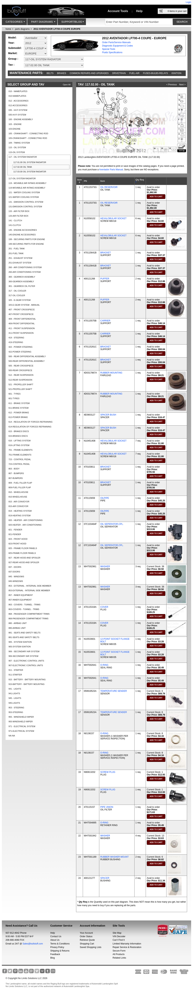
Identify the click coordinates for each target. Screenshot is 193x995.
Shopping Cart (87, 943)
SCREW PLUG (107, 772)
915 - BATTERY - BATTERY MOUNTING (27, 679)
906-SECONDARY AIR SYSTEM (23, 656)
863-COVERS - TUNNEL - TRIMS (24, 609)
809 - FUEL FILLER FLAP (20, 483)
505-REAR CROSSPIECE (20, 370)
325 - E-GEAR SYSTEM (20, 300)
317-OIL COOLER (17, 295)
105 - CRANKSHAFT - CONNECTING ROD (28, 133)
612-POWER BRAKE (18, 417)
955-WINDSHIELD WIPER (21, 721)
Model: (12, 37)
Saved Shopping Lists (90, 947)
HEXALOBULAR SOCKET (113, 218)
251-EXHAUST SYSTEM (20, 263)
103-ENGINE (14, 129)
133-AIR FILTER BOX (18, 216)
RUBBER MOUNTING (111, 372)
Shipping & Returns (59, 950)
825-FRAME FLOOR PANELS (22, 553)
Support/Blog (72, 22)
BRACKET (105, 252)
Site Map (117, 933)
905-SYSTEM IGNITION (20, 646)
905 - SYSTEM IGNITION (20, 642)
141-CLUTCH (15, 225)
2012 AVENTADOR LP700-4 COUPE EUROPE (56, 29)
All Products (119, 954)
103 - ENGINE (15, 124)
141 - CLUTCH (15, 220)
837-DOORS (14, 572)
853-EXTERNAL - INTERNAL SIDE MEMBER (29, 590)
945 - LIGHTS (15, 698)
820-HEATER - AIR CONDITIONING (25, 525)
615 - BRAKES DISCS (19, 431)
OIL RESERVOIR (108, 187)
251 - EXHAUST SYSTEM (20, 258)
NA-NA (12, 736)
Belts (50, 73)
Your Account (86, 933)
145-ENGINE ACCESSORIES (22, 235)
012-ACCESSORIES (18, 105)
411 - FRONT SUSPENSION (22, 328)
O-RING (104, 665)
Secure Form (119, 950)
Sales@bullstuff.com (33, 943)
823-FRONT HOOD (17, 543)
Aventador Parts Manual (111, 169)
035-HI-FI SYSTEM (17, 115)
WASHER (105, 566)
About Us (54, 940)
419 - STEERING (16, 338)
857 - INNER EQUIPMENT (21, 595)
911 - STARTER (16, 670)
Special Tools (108, 49)
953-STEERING (16, 712)
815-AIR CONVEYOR (18, 506)
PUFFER (104, 278)
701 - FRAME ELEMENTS (20, 450)
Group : (13, 58)
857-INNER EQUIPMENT (20, 600)
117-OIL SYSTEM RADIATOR (22, 178)
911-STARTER (15, 675)
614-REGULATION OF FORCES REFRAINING (30, 427)
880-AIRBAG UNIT (17, 628)
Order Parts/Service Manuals (116, 42)
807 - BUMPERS (16, 473)
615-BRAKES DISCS (18, 436)
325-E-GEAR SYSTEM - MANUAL (24, 305)
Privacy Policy (57, 947)
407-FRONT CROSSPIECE (21, 314)
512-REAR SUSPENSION (20, 380)
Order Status (86, 936)
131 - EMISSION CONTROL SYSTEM (26, 202)
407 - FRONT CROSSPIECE (22, 309)
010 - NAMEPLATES (18, 91)
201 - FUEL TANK (17, 248)
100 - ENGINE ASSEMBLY (21, 119)
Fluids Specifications (112, 52)
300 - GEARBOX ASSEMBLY (22, 277)
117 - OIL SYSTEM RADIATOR (23, 157)
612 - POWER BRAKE (19, 412)
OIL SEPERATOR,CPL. (111, 524)
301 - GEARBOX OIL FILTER (22, 286)
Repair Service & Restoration (127, 947)
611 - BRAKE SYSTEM (19, 403)
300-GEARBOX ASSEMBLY (21, 281)
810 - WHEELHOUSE (18, 492)
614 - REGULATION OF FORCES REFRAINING (31, 422)
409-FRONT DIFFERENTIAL (22, 323)
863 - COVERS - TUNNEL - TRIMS (24, 604)
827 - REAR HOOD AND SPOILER (24, 558)
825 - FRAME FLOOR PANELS (23, 548)
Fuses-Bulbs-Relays (155, 73)
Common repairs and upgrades (89, 73)
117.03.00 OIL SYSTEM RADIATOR (29, 171)
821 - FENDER (15, 530)
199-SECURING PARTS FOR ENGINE (26, 244)
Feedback (55, 954)
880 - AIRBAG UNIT (18, 623)
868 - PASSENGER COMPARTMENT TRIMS (29, 614)
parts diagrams (22, 29)
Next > (182, 84)
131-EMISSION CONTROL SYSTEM (25, 206)
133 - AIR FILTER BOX (19, 211)
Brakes (61, 73)
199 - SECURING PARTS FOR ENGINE (27, 239)
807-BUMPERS (16, 478)
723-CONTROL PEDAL (19, 464)
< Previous (171, 84)
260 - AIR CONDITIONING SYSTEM (25, 267)
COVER (104, 607)
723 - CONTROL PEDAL (20, 459)
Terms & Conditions (60, 943)
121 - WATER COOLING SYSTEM (24, 192)
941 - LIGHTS (15, 689)
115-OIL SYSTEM (17, 152)
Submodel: (15, 47)
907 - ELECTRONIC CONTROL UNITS (26, 661)
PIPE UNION (106, 807)
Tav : (11, 64)
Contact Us (55, 936)
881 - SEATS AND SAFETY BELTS (24, 633)
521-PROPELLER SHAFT (20, 389)
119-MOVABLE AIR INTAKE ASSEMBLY (27, 188)
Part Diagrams (43, 22)
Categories (15, 22)
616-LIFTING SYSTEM (19, 445)
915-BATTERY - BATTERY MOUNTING (27, 684)
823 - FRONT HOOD (18, 539)
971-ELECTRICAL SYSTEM (21, 731)
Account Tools (118, 11)
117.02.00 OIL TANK (22, 167)
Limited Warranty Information (127, 943)
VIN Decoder (119, 936)
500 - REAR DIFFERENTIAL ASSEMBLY (27, 356)
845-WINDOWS (16, 581)
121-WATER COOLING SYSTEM (24, 197)
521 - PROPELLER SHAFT (21, 384)
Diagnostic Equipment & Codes (117, 45)
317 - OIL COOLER (17, 291)
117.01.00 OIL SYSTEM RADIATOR (29, 162)
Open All (67, 84)
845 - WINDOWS (16, 576)
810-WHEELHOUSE (18, 497)
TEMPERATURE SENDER (113, 691)
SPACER (104, 878)
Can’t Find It (119, 940)
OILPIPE (104, 498)
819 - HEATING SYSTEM (20, 511)
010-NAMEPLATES (17, 96)
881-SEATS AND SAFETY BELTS (24, 637)
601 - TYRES (15, 394)
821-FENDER (15, 534)
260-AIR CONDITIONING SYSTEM (25, 272)
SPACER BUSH (108, 414)
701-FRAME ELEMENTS (20, 455)
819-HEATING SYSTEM (19, 515)
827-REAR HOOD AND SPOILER (24, 562)
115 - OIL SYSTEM (17, 147)
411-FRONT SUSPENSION (21, 333)
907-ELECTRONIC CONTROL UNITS (26, 665)
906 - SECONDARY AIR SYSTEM (24, 651)
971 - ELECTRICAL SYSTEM (22, 726)
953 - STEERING (16, 707)
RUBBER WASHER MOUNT (114, 857)
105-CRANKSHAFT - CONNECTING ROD (28, 138)
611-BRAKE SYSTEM (19, 408)
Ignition (176, 73)
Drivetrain (119, 73)
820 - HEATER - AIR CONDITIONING (26, 520)
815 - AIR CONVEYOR (19, 501)
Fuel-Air (134, 73)
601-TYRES (14, 398)
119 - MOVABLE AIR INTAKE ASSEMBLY (27, 183)
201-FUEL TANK (16, 253)
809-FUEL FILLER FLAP (20, 487)
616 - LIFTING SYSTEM (20, 440)
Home (8, 29)
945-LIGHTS (14, 703)
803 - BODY (14, 469)
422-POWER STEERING (20, 352)
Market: (12, 53)
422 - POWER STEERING (20, 347)
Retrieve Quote (87, 940)
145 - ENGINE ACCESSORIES (23, 230)
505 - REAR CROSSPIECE (21, 366)
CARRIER (105, 320)
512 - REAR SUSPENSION (21, 375)
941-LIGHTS (14, 693)
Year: (11, 42)
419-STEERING (16, 342)
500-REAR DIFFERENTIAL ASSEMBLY (27, 361)
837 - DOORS (15, 567)
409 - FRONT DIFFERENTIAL (22, 319)
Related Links (119, 958)
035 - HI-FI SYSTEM (18, 110)
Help (139, 11)
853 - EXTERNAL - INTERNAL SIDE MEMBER (30, 586)
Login (188, 2)
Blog (52, 958)
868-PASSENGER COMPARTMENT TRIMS (28, 618)
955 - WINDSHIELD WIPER (21, 717)
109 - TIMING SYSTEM (19, 143)
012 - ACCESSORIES (18, 101)
